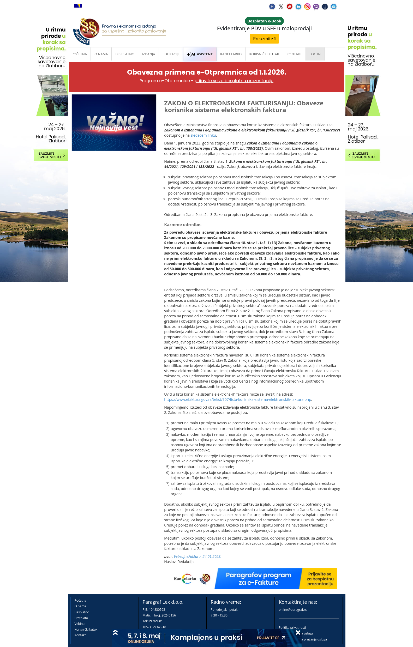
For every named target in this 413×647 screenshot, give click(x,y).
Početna (79, 54)
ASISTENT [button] (200, 54)
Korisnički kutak (86, 629)
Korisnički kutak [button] (264, 54)
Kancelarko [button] (231, 54)
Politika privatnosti (292, 627)
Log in (315, 54)
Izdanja (148, 54)
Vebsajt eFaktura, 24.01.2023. (197, 556)
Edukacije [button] (171, 54)
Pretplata (81, 618)
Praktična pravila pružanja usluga (303, 639)
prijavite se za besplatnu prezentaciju (234, 81)
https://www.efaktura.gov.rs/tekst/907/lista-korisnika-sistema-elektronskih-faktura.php (237, 399)
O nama (101, 54)
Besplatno (124, 54)
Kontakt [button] (294, 54)
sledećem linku (203, 135)
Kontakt (80, 635)
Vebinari (81, 623)
